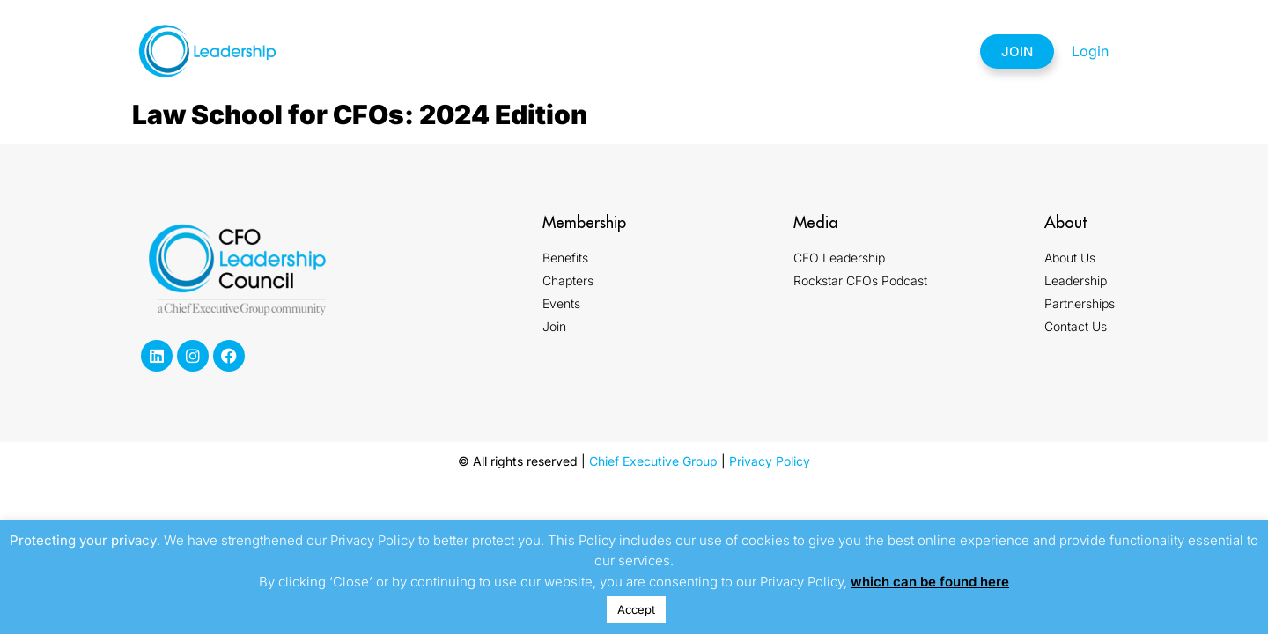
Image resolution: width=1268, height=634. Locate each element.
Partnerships (798, 51)
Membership (484, 51)
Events (689, 51)
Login (1090, 51)
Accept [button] (636, 609)
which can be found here (930, 581)
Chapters (591, 51)
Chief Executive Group (653, 460)
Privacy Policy (769, 460)
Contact (911, 51)
